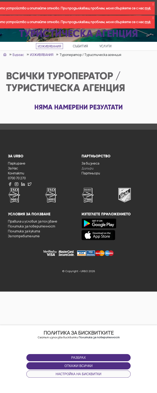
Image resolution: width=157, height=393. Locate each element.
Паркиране (16, 163)
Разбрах (78, 357)
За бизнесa (90, 163)
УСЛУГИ (105, 46)
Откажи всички (78, 366)
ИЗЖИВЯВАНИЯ (49, 46)
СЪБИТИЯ (80, 46)
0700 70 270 (17, 178)
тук (148, 8)
